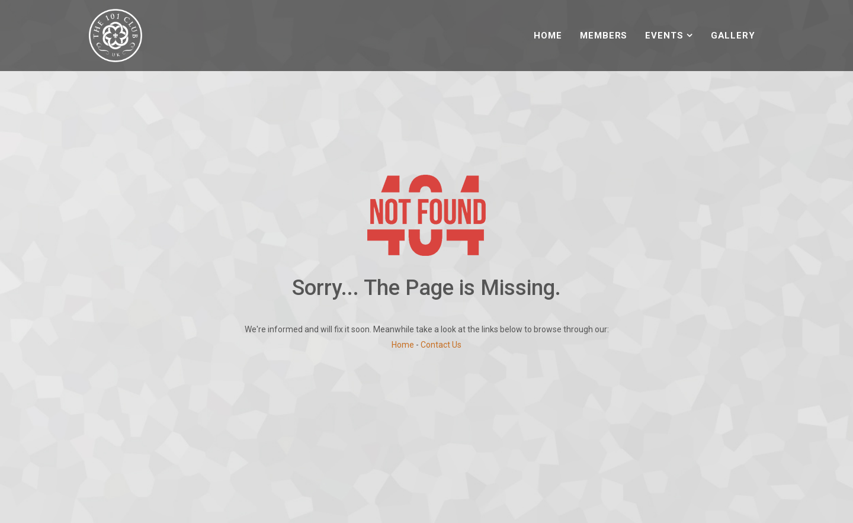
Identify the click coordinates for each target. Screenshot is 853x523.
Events (664, 35)
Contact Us (441, 344)
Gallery (733, 35)
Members (603, 35)
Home (548, 35)
